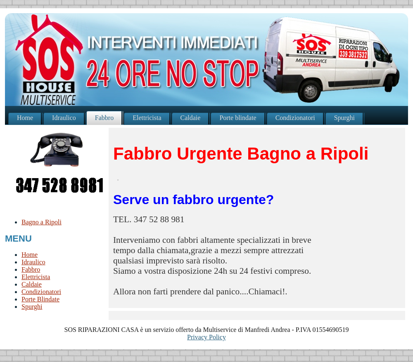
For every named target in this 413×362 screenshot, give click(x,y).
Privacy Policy (206, 337)
